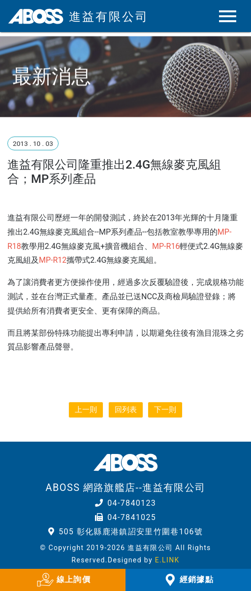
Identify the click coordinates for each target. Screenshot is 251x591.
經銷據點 (188, 580)
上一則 (86, 409)
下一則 (165, 409)
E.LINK (167, 560)
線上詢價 (63, 580)
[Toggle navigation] (220, 16)
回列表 (126, 409)
